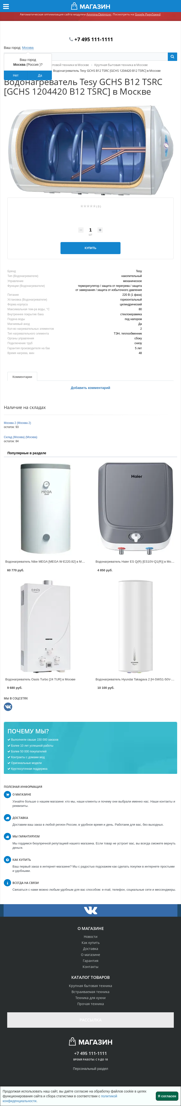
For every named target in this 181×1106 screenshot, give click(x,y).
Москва (28, 48)
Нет (16, 75)
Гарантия (90, 960)
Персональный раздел (90, 1069)
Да (40, 75)
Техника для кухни (90, 997)
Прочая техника (90, 1003)
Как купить (91, 942)
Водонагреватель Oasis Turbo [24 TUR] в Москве (40, 679)
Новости (90, 936)
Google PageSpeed (147, 14)
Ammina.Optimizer (98, 14)
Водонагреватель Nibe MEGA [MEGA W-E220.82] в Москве (47, 561)
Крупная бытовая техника (90, 985)
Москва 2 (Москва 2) (17, 423)
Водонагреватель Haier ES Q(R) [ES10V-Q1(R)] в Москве (136, 561)
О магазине (90, 954)
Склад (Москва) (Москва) (20, 437)
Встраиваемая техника (90, 991)
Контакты (90, 966)
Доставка (90, 948)
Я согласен (167, 1096)
